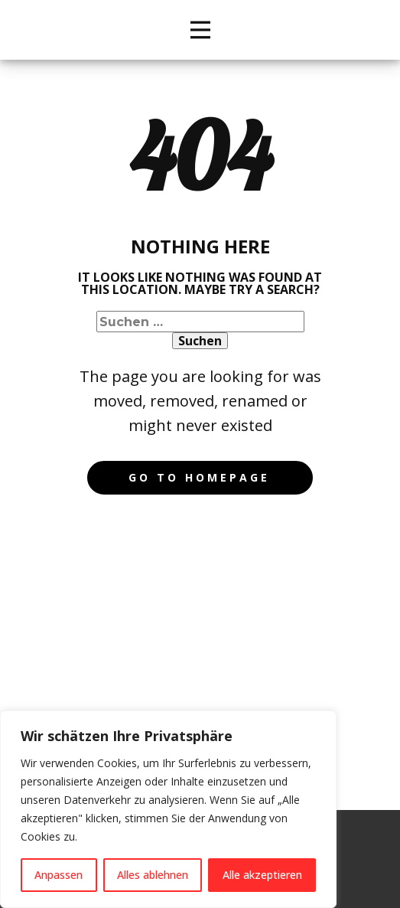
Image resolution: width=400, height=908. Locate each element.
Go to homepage (199, 477)
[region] (168, 809)
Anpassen (58, 874)
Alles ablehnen (152, 874)
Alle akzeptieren (262, 874)
